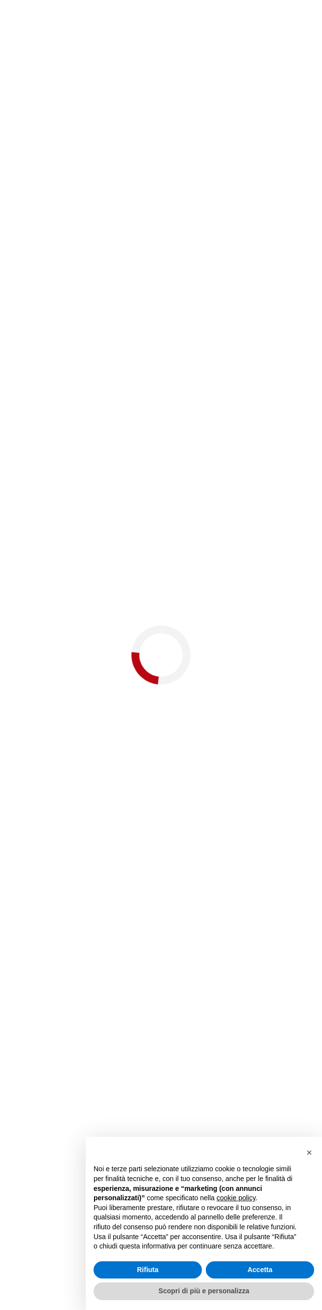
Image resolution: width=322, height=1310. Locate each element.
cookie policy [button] (236, 1198)
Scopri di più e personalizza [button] (204, 1291)
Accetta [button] (260, 1270)
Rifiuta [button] (148, 1270)
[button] (309, 1152)
